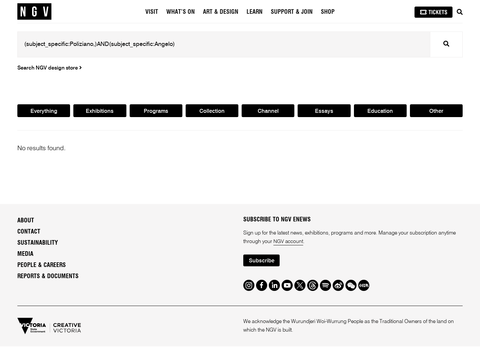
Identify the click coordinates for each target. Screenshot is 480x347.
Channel (268, 111)
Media (25, 254)
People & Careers (41, 266)
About (25, 221)
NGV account (288, 242)
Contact (28, 232)
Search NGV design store (49, 68)
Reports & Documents (48, 277)
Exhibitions (100, 111)
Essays (324, 111)
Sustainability (37, 243)
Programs (155, 111)
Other (436, 111)
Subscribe (261, 261)
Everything (43, 111)
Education (380, 111)
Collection (212, 111)
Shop (328, 12)
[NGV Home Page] (34, 11)
